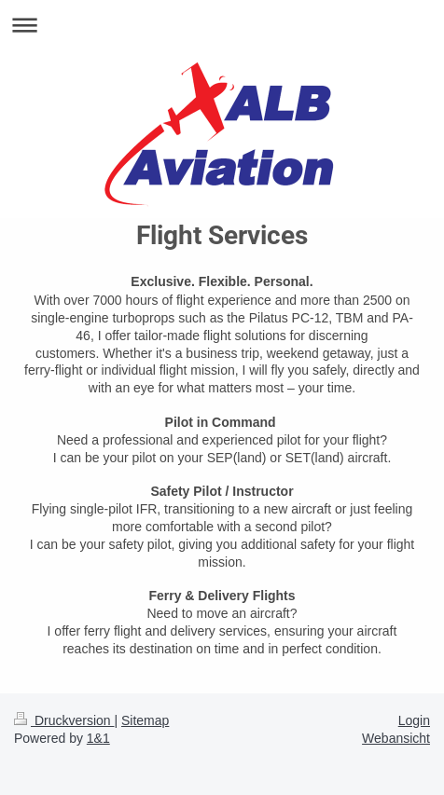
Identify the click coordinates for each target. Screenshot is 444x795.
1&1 (98, 738)
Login (414, 720)
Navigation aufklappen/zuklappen (222, 25)
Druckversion (64, 720)
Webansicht (396, 738)
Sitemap (145, 720)
